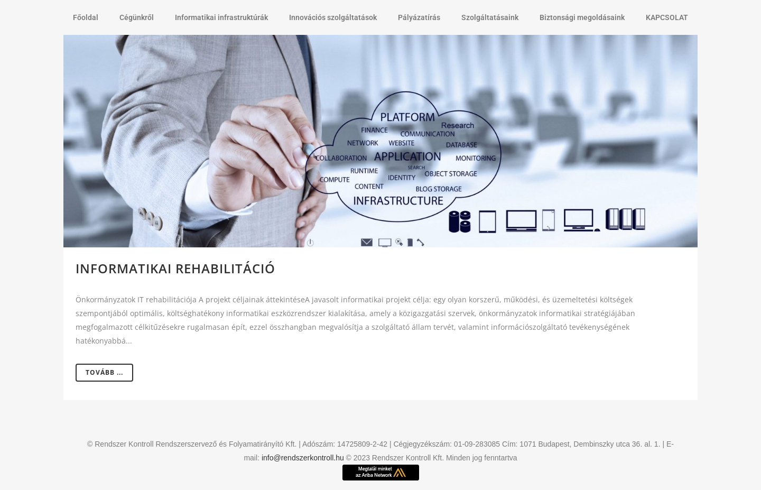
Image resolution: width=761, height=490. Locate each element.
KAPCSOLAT (667, 17)
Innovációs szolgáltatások (333, 17)
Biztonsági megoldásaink (582, 17)
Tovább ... (104, 372)
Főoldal (85, 17)
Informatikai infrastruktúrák (221, 17)
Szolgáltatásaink (489, 17)
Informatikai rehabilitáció (175, 268)
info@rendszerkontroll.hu (303, 458)
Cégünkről (136, 17)
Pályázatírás (419, 17)
